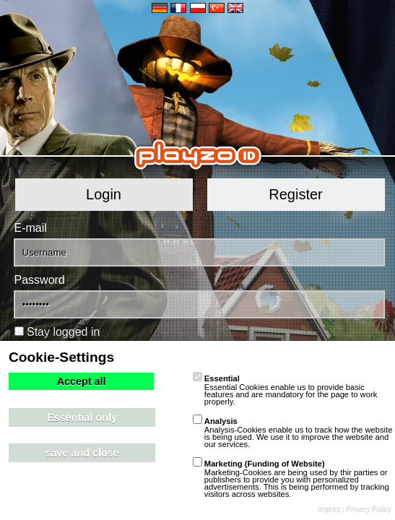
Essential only (82, 417)
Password (39, 280)
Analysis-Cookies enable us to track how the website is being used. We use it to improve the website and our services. (293, 432)
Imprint (329, 510)
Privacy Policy (368, 510)
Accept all (81, 381)
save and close (81, 453)
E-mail (30, 228)
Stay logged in (63, 332)
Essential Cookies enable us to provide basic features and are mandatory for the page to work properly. (285, 390)
